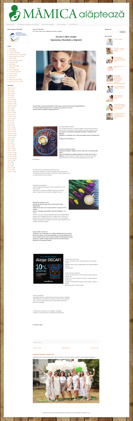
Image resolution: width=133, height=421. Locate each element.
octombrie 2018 (11, 103)
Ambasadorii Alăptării (48, 24)
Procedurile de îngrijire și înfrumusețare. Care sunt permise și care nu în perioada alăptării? (119, 106)
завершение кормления (14, 79)
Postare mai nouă (37, 348)
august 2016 (10, 137)
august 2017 (10, 118)
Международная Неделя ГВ (15, 56)
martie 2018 (10, 110)
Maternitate (11, 58)
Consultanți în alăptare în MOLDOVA (28, 24)
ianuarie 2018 (10, 114)
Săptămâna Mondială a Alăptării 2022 (43, 354)
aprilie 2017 (10, 126)
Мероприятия (12, 62)
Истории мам (12, 73)
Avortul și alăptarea (118, 39)
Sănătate (11, 67)
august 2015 (10, 160)
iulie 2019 (9, 95)
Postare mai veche (95, 348)
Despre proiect (10, 24)
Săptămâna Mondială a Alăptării (16, 54)
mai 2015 (9, 165)
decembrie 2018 (11, 101)
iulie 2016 (9, 139)
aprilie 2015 (10, 167)
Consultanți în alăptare (14, 71)
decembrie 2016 (11, 133)
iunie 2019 (9, 97)
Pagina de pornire (66, 348)
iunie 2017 (9, 122)
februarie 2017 (10, 129)
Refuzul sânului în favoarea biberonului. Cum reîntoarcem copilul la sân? (119, 59)
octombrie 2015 (11, 156)
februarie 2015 (10, 171)
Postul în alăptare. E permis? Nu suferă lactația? (118, 97)
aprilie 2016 (10, 145)
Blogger (88, 412)
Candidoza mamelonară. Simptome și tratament (119, 87)
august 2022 (10, 88)
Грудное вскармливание (14, 60)
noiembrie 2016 (11, 135)
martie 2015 (10, 169)
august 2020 (10, 91)
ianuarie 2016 (10, 150)
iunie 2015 (9, 164)
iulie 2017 (9, 120)
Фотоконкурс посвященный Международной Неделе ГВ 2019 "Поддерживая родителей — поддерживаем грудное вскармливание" (115, 79)
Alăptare (11, 48)
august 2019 (10, 93)
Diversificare (12, 75)
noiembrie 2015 (11, 154)
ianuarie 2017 (10, 131)
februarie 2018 (10, 112)
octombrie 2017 (11, 116)
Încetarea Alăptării (13, 69)
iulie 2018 (9, 109)
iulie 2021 (9, 90)
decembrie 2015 (11, 152)
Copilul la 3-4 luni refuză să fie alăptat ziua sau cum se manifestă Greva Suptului (119, 115)
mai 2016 (9, 143)
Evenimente (39, 342)
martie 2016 (10, 147)
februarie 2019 (10, 99)
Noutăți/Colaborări (13, 66)
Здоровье (11, 77)
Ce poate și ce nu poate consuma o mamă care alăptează (119, 50)
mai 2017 (9, 124)
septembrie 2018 (11, 105)
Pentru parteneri (61, 24)
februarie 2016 (10, 148)
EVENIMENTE (73, 24)
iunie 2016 (9, 141)
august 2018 (10, 107)
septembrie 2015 (11, 158)
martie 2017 (10, 128)
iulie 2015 (9, 162)
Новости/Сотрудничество (15, 81)
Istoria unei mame (13, 52)
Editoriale (11, 64)
